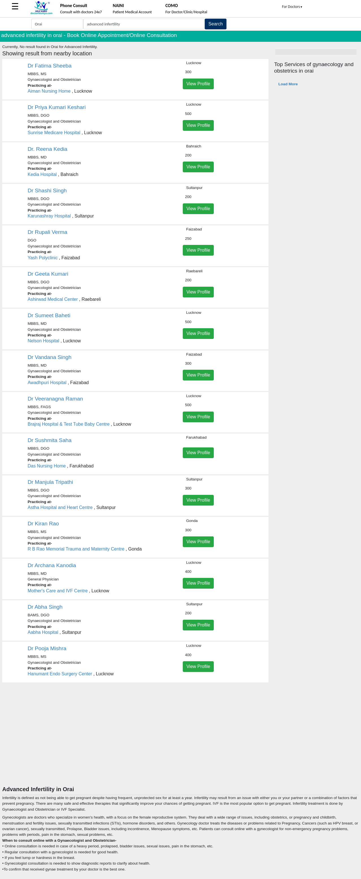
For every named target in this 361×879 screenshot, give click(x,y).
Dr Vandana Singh (49, 357)
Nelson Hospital (43, 340)
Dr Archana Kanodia (52, 565)
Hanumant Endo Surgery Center (60, 673)
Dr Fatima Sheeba (50, 66)
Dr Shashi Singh (47, 190)
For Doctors (292, 6)
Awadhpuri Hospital (47, 382)
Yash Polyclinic (43, 257)
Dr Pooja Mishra (47, 648)
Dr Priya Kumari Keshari (57, 107)
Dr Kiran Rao (43, 523)
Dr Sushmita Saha (50, 440)
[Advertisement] (180, 743)
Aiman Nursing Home (49, 91)
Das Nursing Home (47, 466)
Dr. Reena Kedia (47, 149)
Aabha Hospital (43, 632)
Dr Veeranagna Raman (55, 399)
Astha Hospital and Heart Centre (60, 507)
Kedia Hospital (42, 174)
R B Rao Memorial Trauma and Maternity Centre (76, 549)
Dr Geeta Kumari (48, 274)
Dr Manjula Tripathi (50, 482)
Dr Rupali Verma (47, 232)
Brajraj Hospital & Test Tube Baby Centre (69, 424)
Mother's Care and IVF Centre (58, 590)
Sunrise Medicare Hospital (54, 132)
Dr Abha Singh (45, 607)
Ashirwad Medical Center (53, 299)
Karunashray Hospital (49, 216)
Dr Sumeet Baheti (49, 315)
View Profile (198, 83)
